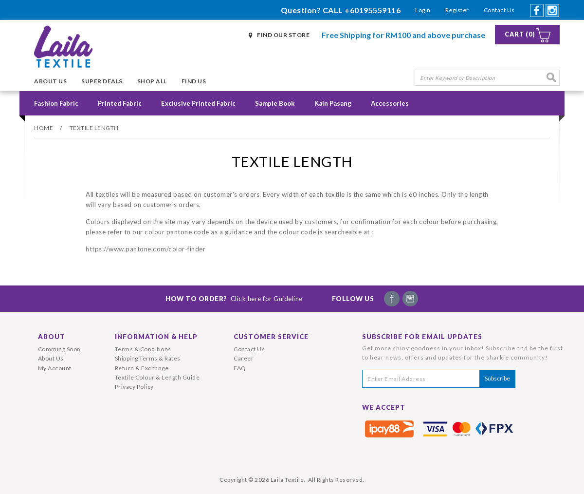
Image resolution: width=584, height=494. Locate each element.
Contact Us (499, 10)
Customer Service (271, 337)
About (51, 337)
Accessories (390, 103)
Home (43, 128)
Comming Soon (59, 349)
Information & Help (156, 337)
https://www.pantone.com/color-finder (145, 249)
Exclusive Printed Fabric (198, 103)
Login (423, 10)
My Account (55, 368)
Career (244, 358)
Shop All (152, 81)
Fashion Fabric (56, 103)
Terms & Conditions (143, 349)
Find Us (194, 81)
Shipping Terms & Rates (148, 358)
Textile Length (94, 128)
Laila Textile (287, 479)
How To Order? (234, 299)
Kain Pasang (332, 103)
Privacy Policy (134, 386)
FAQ (240, 368)
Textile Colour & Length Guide (157, 377)
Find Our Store (283, 34)
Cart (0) (520, 34)
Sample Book (275, 103)
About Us (50, 81)
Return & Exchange (142, 368)
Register (457, 10)
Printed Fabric (120, 103)
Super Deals (102, 81)
